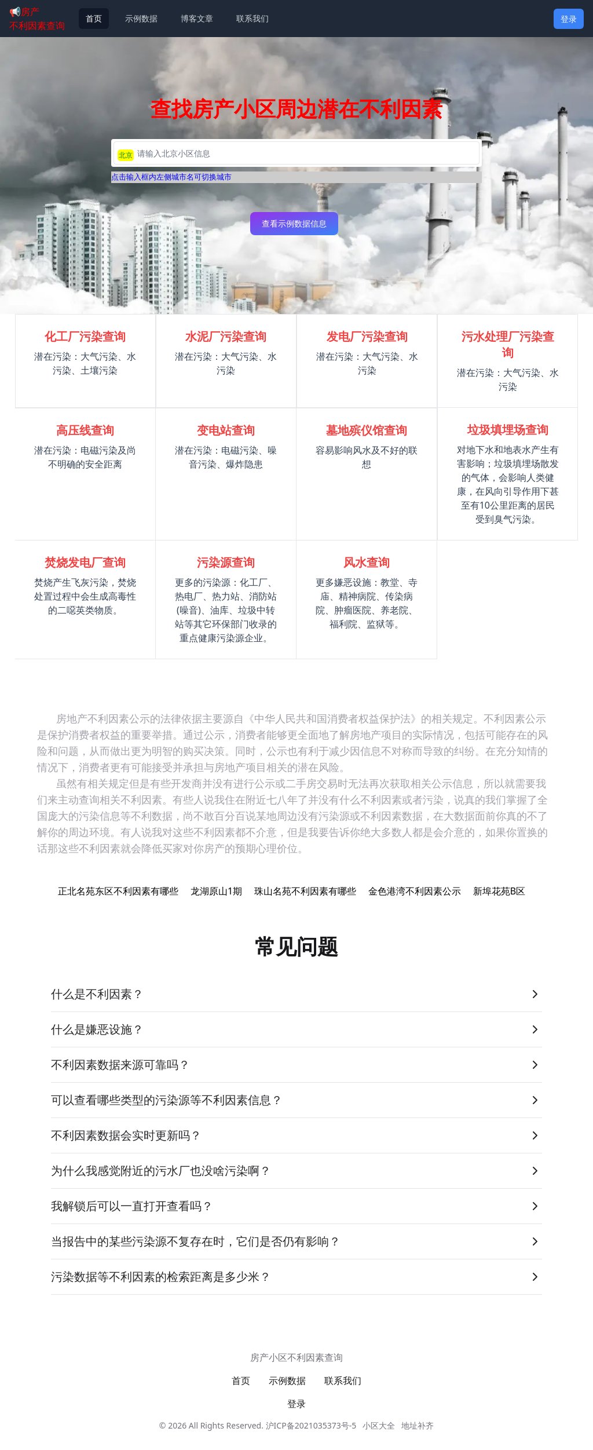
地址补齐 (417, 1425)
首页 (94, 18)
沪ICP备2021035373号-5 (311, 1425)
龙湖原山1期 (216, 891)
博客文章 (197, 18)
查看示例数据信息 (294, 223)
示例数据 (141, 18)
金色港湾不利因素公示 (414, 891)
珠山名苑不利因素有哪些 (305, 891)
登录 (569, 18)
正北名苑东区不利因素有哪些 (118, 891)
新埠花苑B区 (499, 891)
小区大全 (379, 1425)
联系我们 (252, 18)
